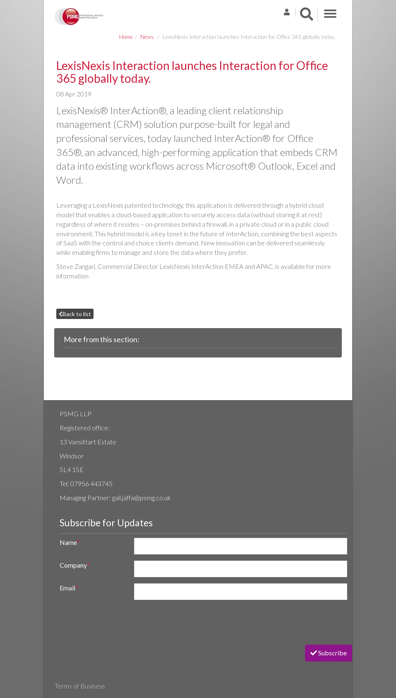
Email (69, 588)
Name (69, 542)
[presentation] (117, 622)
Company (75, 565)
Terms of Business (80, 686)
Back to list (75, 313)
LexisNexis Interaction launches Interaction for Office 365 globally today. (249, 37)
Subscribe (328, 653)
